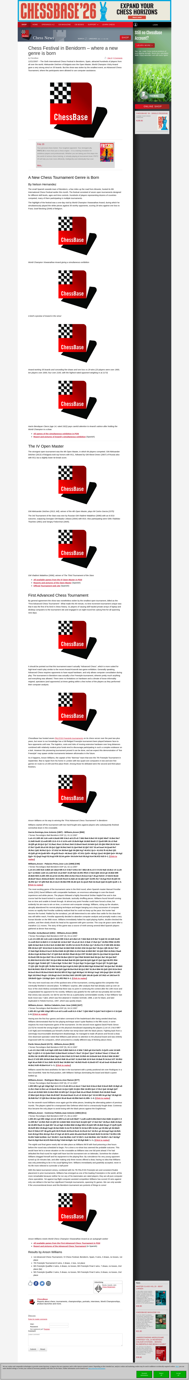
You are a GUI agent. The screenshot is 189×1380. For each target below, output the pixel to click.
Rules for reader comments (37, 1319)
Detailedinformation (144, 1374)
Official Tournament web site (46, 586)
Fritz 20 (40, 144)
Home (35, 25)
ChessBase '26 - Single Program (152, 113)
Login (155, 25)
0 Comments (117, 58)
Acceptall (178, 1374)
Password (34, 1327)
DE (99, 39)
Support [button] (93, 25)
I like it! (109, 58)
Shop (24, 25)
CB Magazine (64, 25)
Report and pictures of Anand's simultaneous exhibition (59, 437)
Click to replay (35, 885)
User (32, 1324)
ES (105, 39)
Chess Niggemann (108, 1287)
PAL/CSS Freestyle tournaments (69, 738)
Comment (31, 1331)
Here (177, 1366)
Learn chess (108, 25)
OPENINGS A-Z (48, 25)
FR (107, 39)
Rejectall (161, 1374)
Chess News (43, 38)
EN (102, 39)
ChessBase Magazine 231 (148, 1312)
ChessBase (42, 1299)
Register (47, 1329)
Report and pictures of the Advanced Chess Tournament (59, 1246)
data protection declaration (96, 1368)
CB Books (79, 25)
